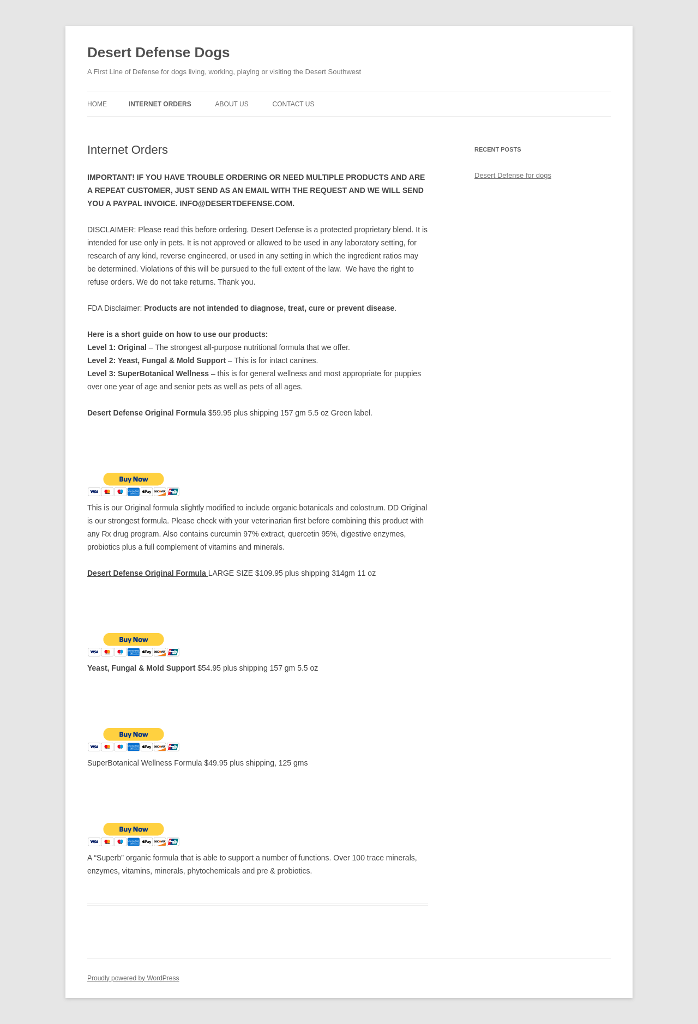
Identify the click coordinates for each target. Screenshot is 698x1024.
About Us (232, 104)
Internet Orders (160, 104)
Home (97, 104)
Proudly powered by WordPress (133, 978)
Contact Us (294, 104)
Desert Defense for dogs (512, 175)
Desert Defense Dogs (158, 52)
